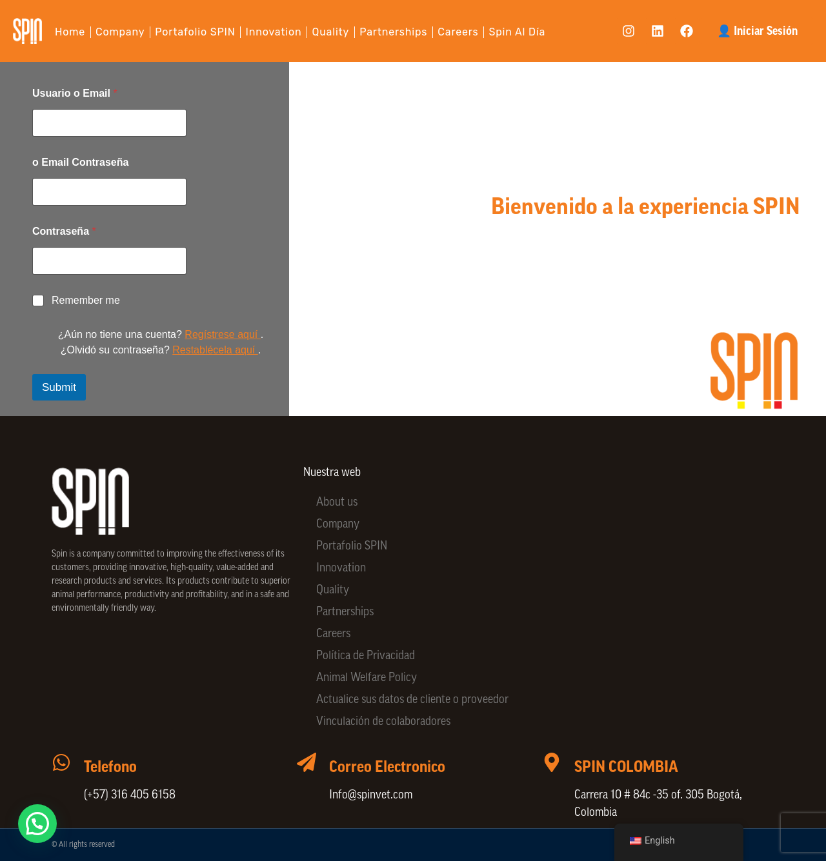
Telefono (110, 767)
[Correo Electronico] (306, 762)
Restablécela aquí (215, 349)
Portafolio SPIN (195, 32)
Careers (458, 32)
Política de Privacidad (365, 656)
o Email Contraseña (80, 162)
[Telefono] (61, 762)
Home (70, 32)
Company (120, 32)
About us (337, 503)
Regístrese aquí (222, 334)
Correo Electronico (387, 767)
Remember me (86, 300)
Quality (331, 32)
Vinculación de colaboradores (383, 722)
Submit (59, 387)
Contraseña (64, 231)
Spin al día (517, 32)
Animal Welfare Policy (366, 678)
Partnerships (393, 32)
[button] (41, 822)
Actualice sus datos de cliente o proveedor (412, 700)
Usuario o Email (74, 93)
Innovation (274, 32)
